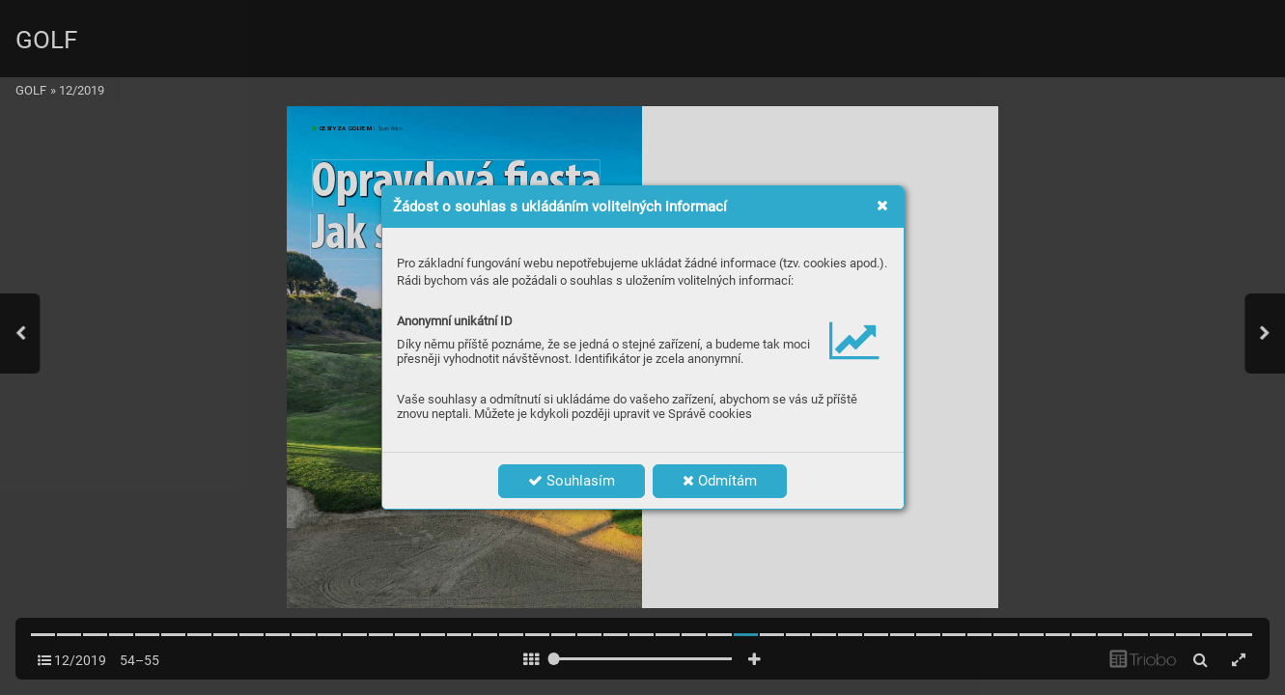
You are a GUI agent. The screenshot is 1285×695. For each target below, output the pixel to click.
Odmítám (720, 480)
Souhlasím (571, 480)
